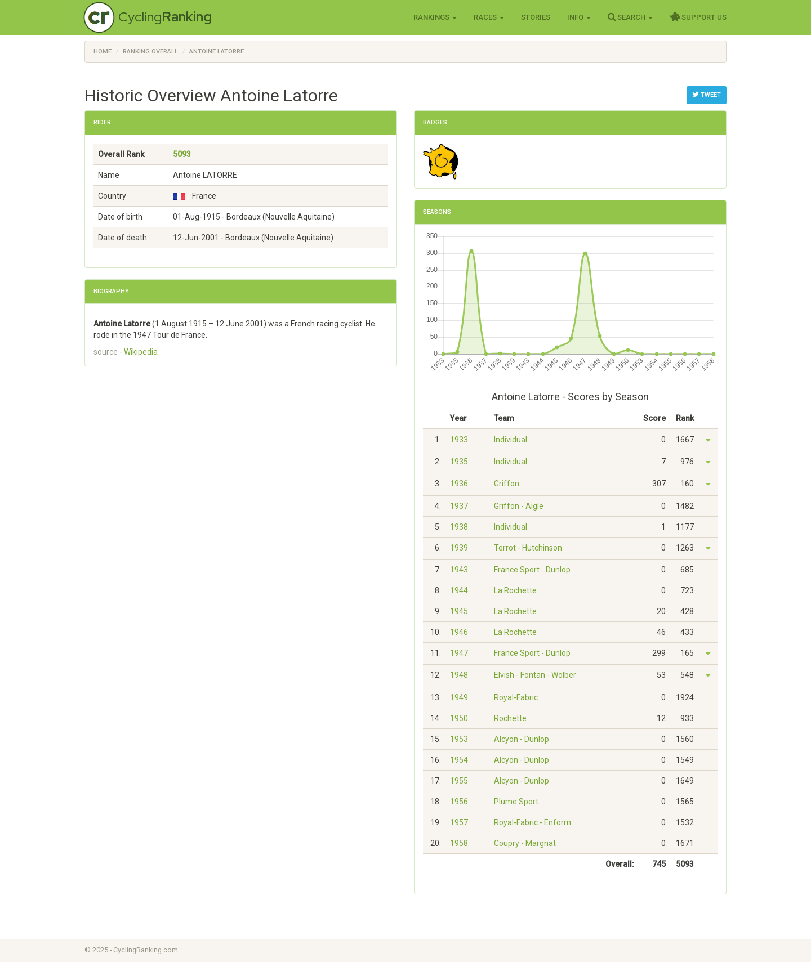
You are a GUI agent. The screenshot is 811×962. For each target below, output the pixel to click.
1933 (459, 439)
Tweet (706, 95)
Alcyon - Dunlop (521, 739)
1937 (459, 506)
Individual (510, 439)
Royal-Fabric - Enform (532, 822)
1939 (459, 547)
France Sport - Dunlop (532, 569)
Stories (535, 17)
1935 (459, 461)
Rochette (510, 718)
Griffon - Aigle (518, 506)
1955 (459, 780)
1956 (459, 801)
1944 (459, 590)
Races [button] (489, 17)
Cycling (165, 16)
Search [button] (630, 16)
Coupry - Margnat (525, 843)
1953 (459, 739)
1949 (459, 697)
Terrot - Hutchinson (528, 547)
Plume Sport (516, 801)
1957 (459, 822)
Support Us (698, 16)
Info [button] (579, 17)
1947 (459, 652)
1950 (459, 718)
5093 (182, 154)
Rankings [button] (435, 17)
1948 (459, 674)
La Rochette (515, 590)
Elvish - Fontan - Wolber (535, 674)
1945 (459, 611)
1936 (459, 483)
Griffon (506, 483)
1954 (459, 759)
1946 (459, 632)
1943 (459, 569)
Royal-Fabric (516, 697)
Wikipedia (141, 351)
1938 (459, 526)
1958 (459, 843)
